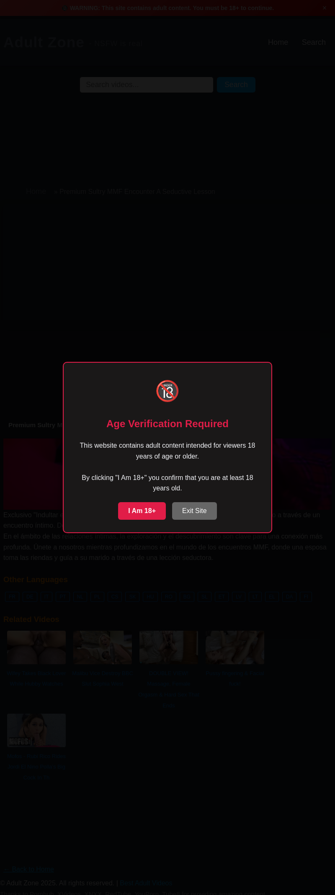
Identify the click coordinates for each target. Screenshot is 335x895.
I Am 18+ (142, 510)
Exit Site (194, 510)
